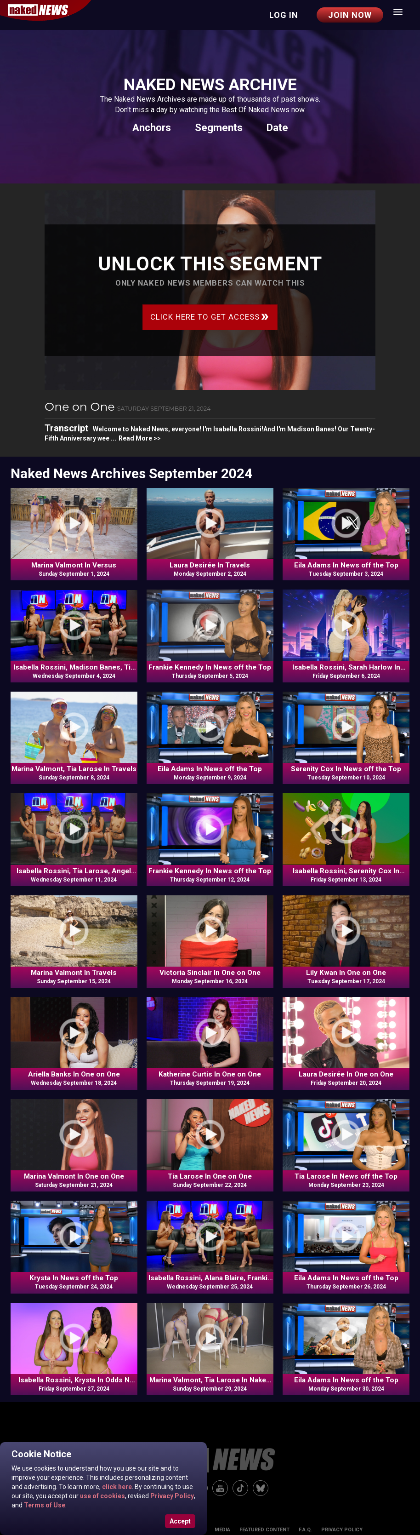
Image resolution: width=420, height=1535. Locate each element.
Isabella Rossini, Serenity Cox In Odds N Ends (346, 871)
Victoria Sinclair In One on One (210, 972)
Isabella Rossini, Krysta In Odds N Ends (74, 1380)
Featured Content (264, 1530)
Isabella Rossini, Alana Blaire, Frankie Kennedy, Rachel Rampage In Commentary (210, 1278)
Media (222, 1530)
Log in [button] (283, 15)
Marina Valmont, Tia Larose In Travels (73, 769)
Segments (219, 127)
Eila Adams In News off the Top (346, 565)
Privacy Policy (171, 1496)
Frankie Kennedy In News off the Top (209, 667)
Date (277, 127)
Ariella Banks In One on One (74, 1074)
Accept (180, 1521)
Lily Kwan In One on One (346, 972)
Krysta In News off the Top (73, 1278)
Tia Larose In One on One (210, 1176)
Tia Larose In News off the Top (346, 1176)
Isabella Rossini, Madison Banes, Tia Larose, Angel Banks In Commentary (74, 667)
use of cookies (102, 1496)
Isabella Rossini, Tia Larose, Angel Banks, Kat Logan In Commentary (74, 871)
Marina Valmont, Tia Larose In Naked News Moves (209, 1380)
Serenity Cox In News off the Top (346, 769)
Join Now (350, 15)
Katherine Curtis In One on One (210, 1074)
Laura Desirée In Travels (210, 565)
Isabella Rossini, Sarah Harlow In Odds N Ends (346, 667)
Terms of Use (44, 1505)
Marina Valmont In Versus (73, 565)
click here (116, 1486)
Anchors (151, 127)
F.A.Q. (305, 1530)
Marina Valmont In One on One (74, 1176)
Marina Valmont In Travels (74, 972)
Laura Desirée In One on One (346, 1074)
